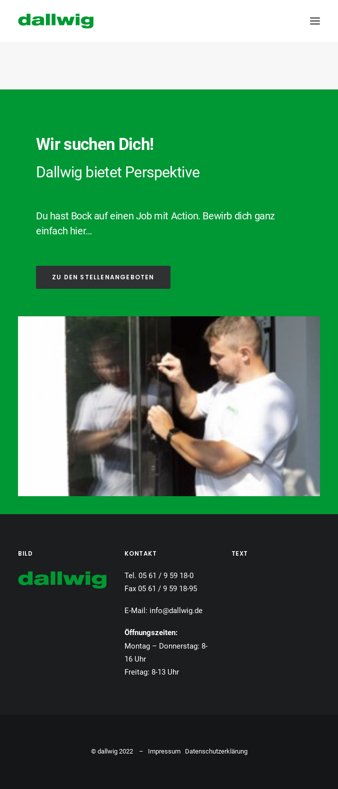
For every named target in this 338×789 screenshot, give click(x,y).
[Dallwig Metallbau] (56, 20)
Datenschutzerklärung (216, 751)
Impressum (164, 751)
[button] (315, 21)
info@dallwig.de (176, 610)
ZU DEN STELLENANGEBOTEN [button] (103, 277)
